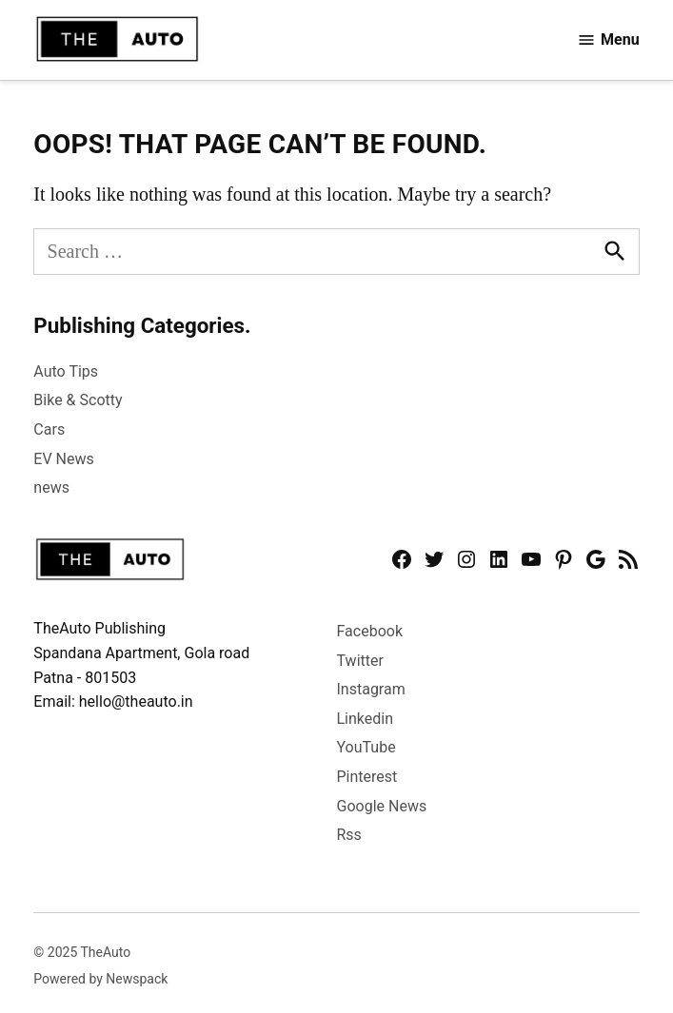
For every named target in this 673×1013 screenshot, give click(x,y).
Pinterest (367, 777)
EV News (63, 459)
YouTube (366, 747)
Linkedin (365, 719)
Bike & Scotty (77, 400)
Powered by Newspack (100, 978)
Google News (382, 806)
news (51, 487)
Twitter (360, 661)
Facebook (370, 631)
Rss (349, 835)
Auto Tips (65, 371)
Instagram (371, 689)
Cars (49, 429)
